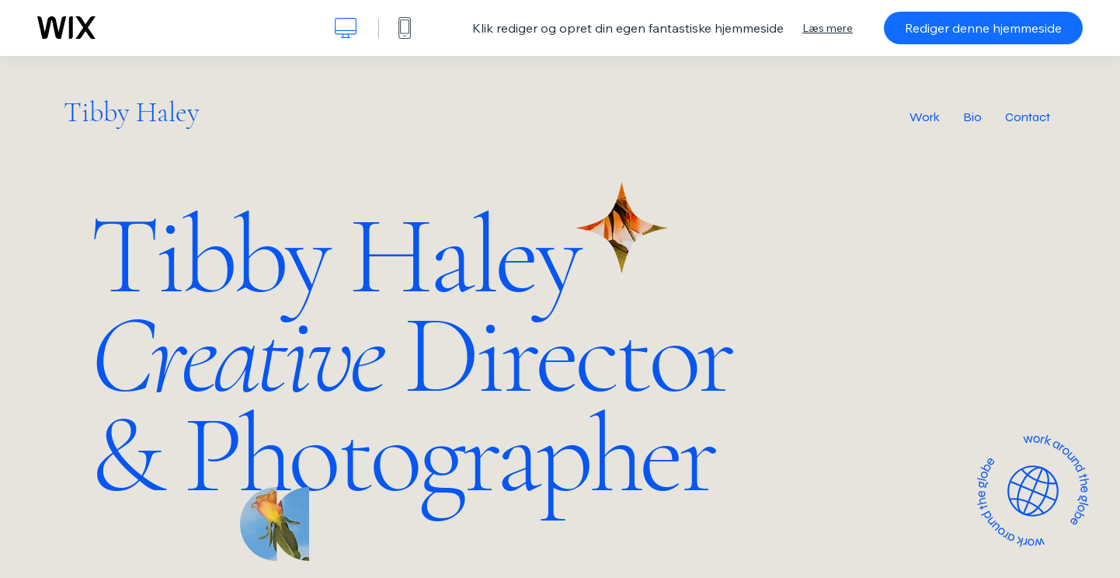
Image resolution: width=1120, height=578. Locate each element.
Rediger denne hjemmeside (983, 28)
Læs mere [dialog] (827, 28)
